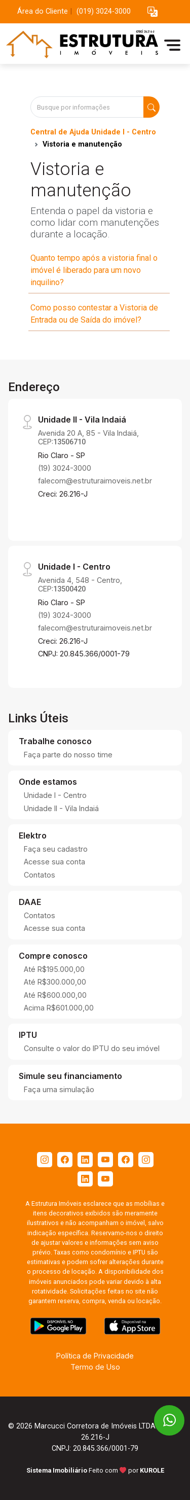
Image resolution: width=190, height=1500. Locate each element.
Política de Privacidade (95, 1355)
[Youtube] (105, 1159)
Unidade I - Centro (55, 795)
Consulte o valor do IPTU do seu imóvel (92, 1048)
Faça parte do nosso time (68, 754)
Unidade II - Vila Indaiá (61, 808)
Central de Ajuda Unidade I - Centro (93, 132)
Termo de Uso (95, 1367)
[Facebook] (64, 1159)
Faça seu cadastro (56, 849)
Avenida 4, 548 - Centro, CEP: (80, 584)
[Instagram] (44, 1159)
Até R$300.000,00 (55, 982)
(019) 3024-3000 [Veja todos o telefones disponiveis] (104, 11)
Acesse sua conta (54, 861)
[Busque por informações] (87, 107)
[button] (152, 12)
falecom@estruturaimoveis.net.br (95, 480)
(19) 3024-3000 (64, 468)
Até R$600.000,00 (55, 995)
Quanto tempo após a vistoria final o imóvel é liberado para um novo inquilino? (94, 270)
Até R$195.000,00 (54, 969)
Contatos (39, 874)
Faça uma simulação (59, 1089)
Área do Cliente (42, 11)
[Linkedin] (85, 1159)
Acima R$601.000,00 (59, 1007)
